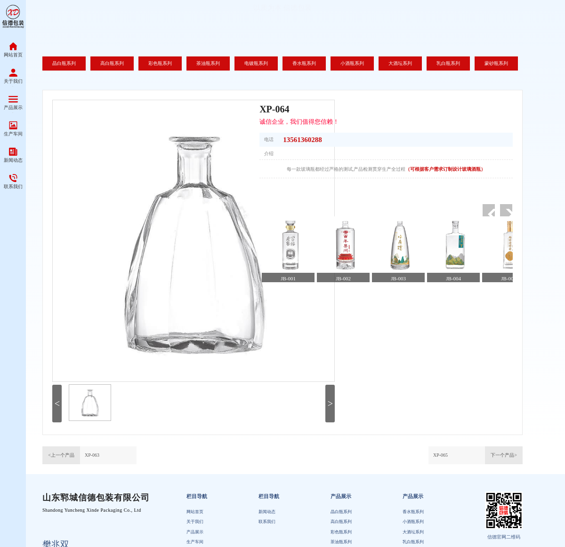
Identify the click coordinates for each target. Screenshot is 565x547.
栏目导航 (196, 514)
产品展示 (341, 514)
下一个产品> (504, 455)
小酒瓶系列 (413, 539)
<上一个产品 (61, 455)
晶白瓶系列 (341, 529)
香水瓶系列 (413, 529)
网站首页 (194, 529)
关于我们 (194, 539)
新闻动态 (266, 529)
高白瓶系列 (341, 539)
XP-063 (92, 455)
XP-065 (440, 455)
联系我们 (266, 539)
